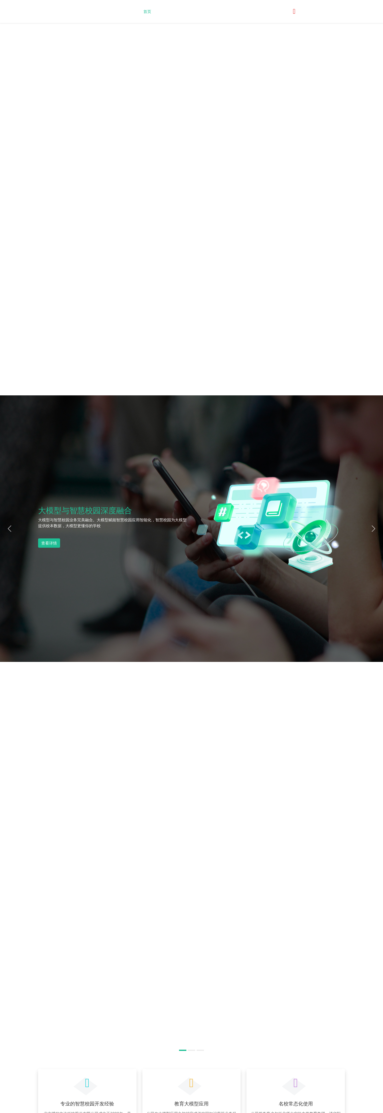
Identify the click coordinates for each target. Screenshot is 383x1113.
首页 (147, 11)
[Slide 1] (182, 1050)
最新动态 (182, 11)
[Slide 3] (200, 1050)
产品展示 (203, 11)
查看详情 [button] (49, 543)
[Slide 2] (191, 1050)
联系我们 (224, 11)
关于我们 (163, 11)
